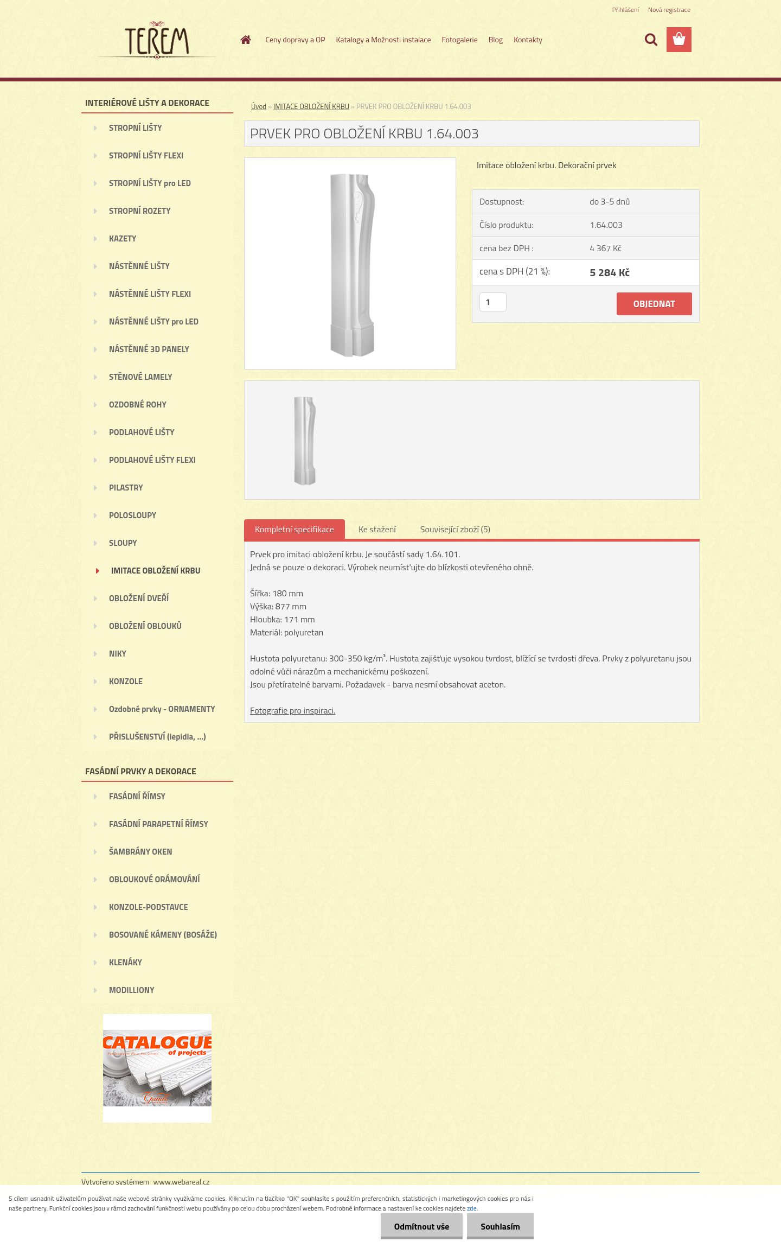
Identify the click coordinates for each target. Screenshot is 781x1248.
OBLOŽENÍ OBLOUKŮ (145, 626)
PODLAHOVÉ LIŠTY (142, 432)
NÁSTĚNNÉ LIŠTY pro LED (154, 321)
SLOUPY (123, 543)
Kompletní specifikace (294, 529)
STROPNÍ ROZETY (140, 211)
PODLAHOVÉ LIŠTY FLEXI (152, 460)
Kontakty (528, 39)
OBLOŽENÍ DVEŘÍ (139, 598)
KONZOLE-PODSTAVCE (148, 907)
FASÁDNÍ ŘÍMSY (137, 796)
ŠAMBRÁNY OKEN (140, 851)
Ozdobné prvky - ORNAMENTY (162, 709)
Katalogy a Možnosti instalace (383, 39)
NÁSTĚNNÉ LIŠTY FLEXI (150, 294)
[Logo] (156, 40)
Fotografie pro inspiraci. (293, 710)
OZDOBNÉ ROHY (138, 404)
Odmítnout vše (422, 1226)
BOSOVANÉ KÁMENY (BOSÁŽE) (163, 934)
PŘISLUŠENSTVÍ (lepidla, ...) (157, 736)
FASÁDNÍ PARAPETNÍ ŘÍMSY (158, 824)
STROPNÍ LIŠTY (135, 128)
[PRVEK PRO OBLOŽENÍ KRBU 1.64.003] (350, 162)
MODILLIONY (132, 990)
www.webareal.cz (181, 1181)
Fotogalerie (459, 39)
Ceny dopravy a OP (295, 39)
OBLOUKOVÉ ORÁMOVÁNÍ (154, 879)
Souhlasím (500, 1226)
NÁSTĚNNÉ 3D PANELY (149, 349)
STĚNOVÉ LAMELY (140, 377)
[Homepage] (245, 39)
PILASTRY (126, 487)
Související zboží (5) (455, 529)
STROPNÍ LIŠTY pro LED (150, 183)
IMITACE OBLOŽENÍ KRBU (156, 570)
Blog (496, 39)
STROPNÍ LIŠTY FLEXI (146, 155)
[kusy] (493, 301)
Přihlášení (625, 9)
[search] (650, 39)
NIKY (117, 653)
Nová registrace (669, 9)
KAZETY (122, 238)
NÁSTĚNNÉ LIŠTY (139, 266)
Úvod (258, 106)
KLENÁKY (125, 962)
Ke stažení (377, 529)
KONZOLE (126, 681)
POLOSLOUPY (132, 515)
